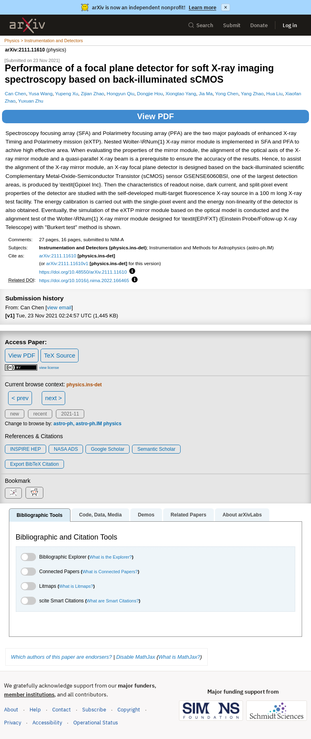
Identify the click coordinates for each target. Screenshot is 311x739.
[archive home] (27, 25)
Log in (290, 25)
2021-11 (70, 414)
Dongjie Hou (150, 93)
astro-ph (63, 423)
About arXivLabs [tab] (242, 515)
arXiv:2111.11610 (58, 255)
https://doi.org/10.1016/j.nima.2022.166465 (84, 280)
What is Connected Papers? (110, 571)
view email (59, 307)
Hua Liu (274, 93)
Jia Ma (206, 93)
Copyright (128, 709)
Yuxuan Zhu (30, 100)
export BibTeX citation (34, 464)
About (11, 709)
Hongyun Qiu (120, 93)
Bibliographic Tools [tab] (39, 515)
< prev (20, 397)
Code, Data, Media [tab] (100, 515)
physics (112, 423)
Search (200, 25)
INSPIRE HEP (25, 449)
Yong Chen (226, 93)
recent (40, 414)
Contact (61, 709)
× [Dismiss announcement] (225, 7)
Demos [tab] (146, 515)
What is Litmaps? (76, 586)
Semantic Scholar (156, 449)
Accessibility (47, 722)
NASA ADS (66, 449)
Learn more (202, 7)
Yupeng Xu (66, 93)
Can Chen (15, 93)
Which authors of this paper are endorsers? (61, 657)
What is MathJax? (179, 657)
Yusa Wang (40, 93)
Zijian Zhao (92, 93)
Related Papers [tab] (188, 515)
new (14, 414)
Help (35, 709)
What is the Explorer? (110, 557)
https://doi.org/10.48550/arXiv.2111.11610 (83, 271)
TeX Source (59, 355)
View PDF (155, 116)
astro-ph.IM (89, 423)
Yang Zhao (252, 93)
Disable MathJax (135, 657)
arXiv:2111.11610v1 (67, 263)
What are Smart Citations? (113, 600)
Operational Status (95, 722)
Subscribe (94, 709)
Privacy (12, 722)
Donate (259, 25)
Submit (232, 25)
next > (53, 397)
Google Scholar (107, 449)
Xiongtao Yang (181, 93)
